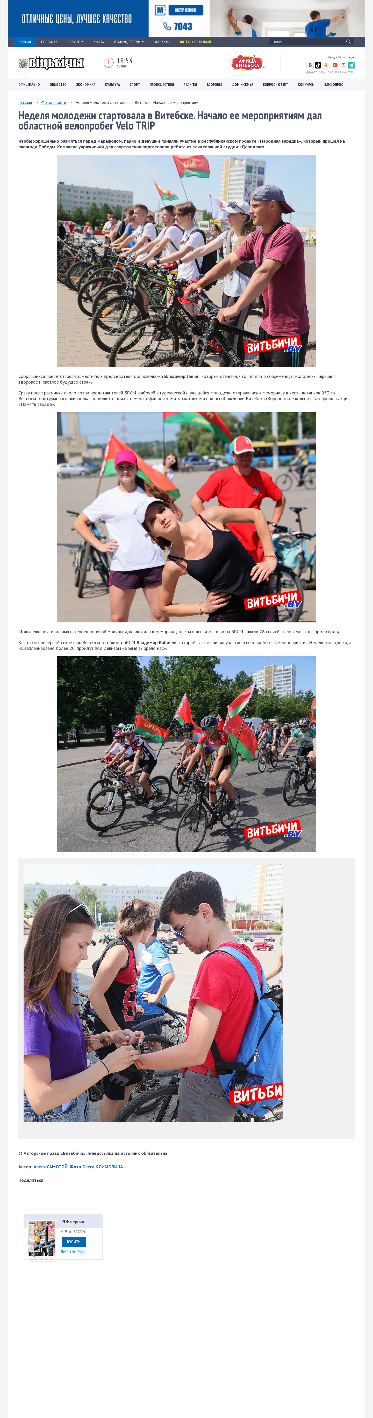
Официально (29, 84)
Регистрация (346, 57)
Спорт (135, 84)
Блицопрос (333, 84)
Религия (190, 84)
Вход (331, 57)
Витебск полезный (195, 42)
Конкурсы (306, 84)
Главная (25, 102)
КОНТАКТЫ (162, 42)
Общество (58, 84)
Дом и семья (242, 84)
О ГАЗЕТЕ (75, 42)
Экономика (85, 84)
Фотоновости (53, 102)
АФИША (99, 42)
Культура (112, 84)
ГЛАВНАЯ (24, 42)
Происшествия (162, 84)
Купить (74, 1241)
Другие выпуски (73, 1251)
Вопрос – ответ (275, 84)
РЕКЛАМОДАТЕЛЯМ (129, 42)
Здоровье (215, 84)
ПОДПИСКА (49, 42)
